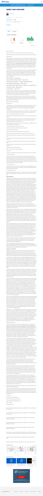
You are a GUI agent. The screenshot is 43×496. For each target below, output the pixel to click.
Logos (9, 491)
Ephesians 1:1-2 (30, 464)
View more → (33, 45)
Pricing (21, 491)
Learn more (30, 5)
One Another (8, 17)
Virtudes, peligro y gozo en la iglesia (24, 464)
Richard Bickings (9, 465)
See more (35, 445)
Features (15, 491)
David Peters (11, 13)
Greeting (14, 19)
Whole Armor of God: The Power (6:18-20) (15, 464)
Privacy (26, 491)
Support (39, 491)
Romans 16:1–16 (9, 19)
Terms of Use (33, 491)
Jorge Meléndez (20, 465)
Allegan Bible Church (30, 465)
